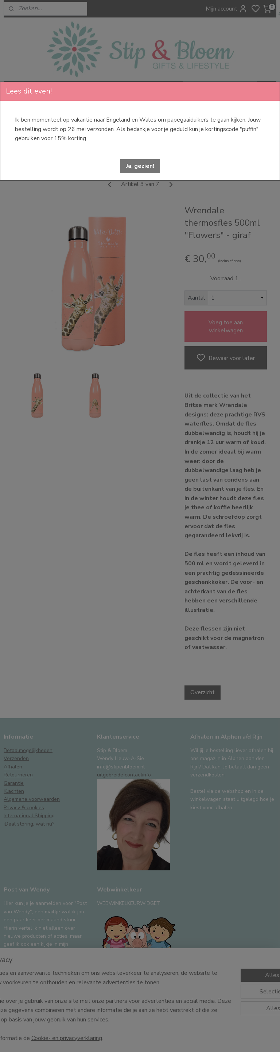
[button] (140, 166)
